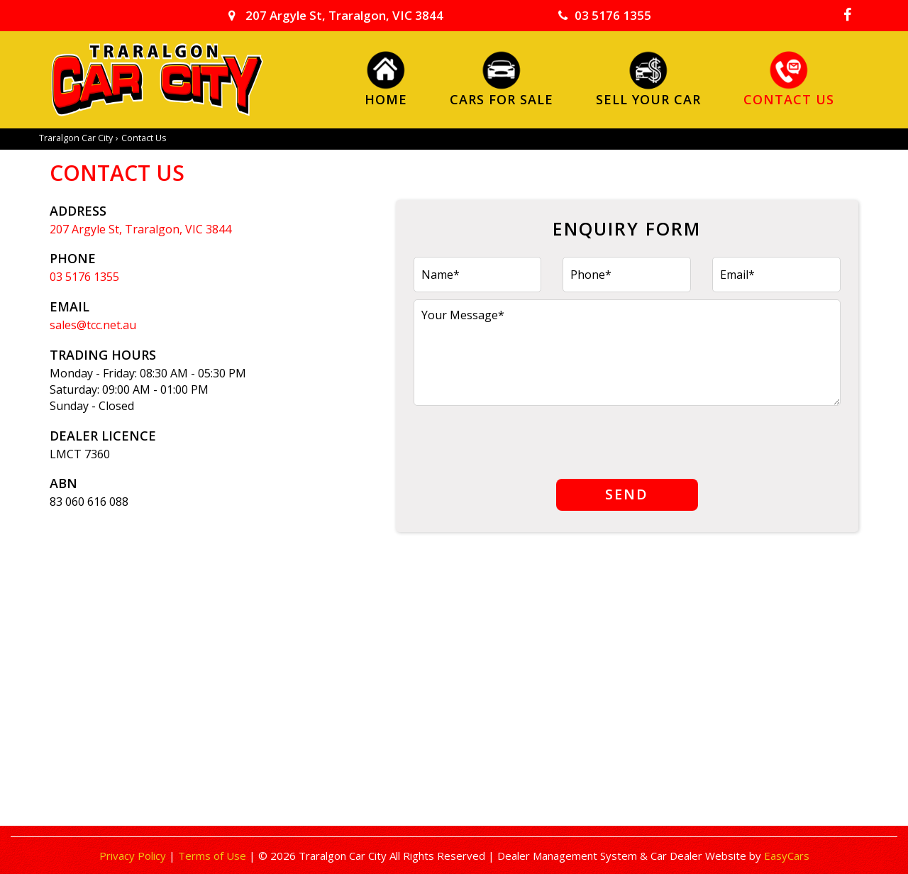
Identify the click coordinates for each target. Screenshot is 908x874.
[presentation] (521, 440)
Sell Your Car (648, 98)
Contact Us (788, 98)
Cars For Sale (501, 98)
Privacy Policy (134, 855)
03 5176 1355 (604, 15)
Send (626, 494)
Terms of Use (213, 855)
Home (386, 98)
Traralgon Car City (76, 138)
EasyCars (786, 855)
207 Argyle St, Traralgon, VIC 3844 (335, 15)
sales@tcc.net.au (93, 325)
